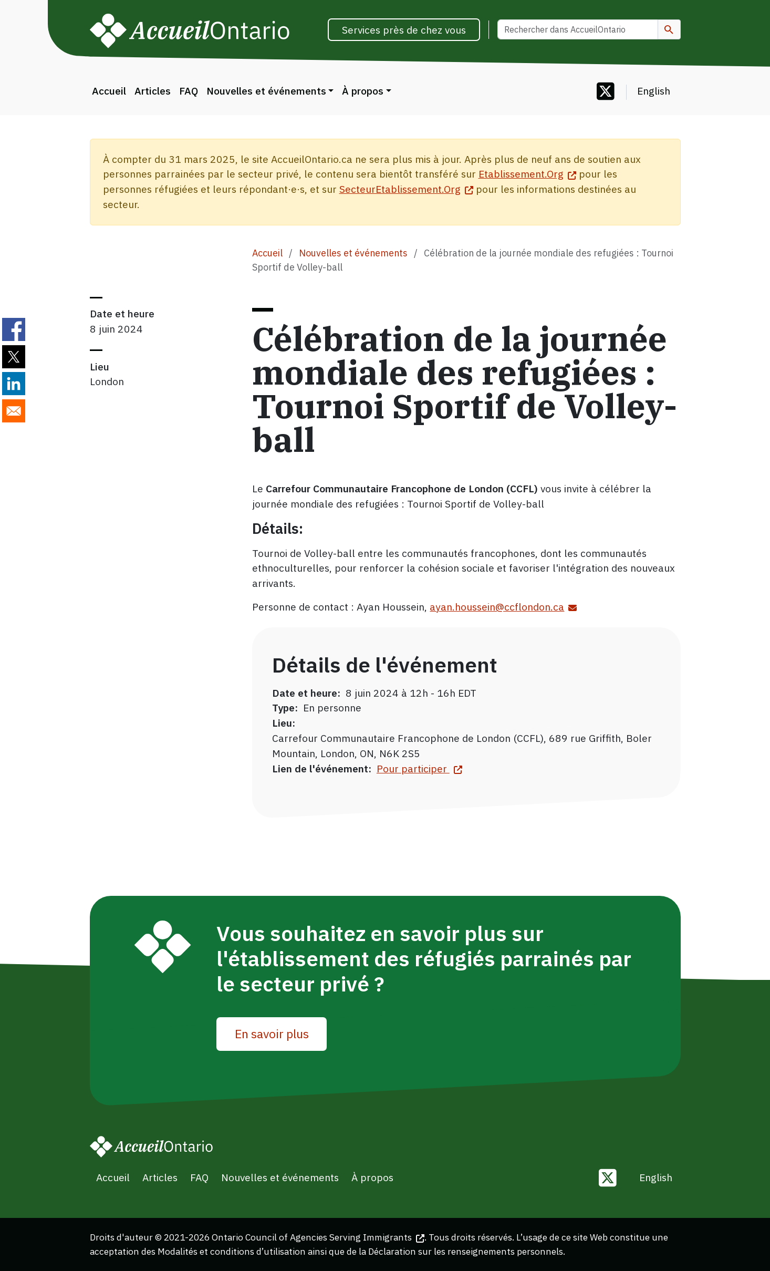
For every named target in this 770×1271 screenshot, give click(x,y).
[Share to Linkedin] (13, 383)
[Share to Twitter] (13, 356)
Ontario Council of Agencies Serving (318, 1237)
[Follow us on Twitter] (606, 92)
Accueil (109, 90)
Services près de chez (404, 29)
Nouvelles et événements (266, 90)
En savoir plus (272, 1033)
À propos (362, 90)
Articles (152, 90)
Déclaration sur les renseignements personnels (465, 1251)
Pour (419, 768)
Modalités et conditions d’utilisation (232, 1251)
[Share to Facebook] (13, 329)
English (653, 90)
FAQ (188, 90)
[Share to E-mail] (13, 410)
